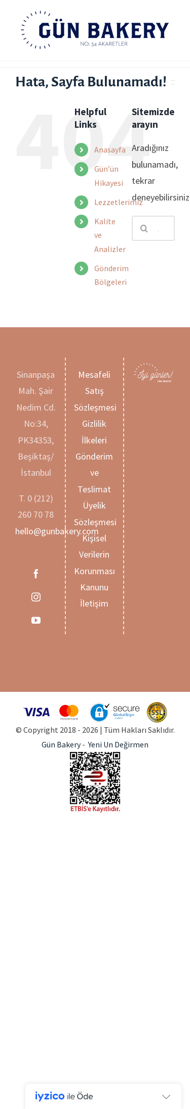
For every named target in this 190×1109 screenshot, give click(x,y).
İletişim (94, 603)
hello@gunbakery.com (57, 531)
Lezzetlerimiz (118, 202)
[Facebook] (36, 574)
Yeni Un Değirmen (118, 744)
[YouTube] (36, 620)
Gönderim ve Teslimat (94, 472)
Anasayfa (110, 149)
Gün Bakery (61, 744)
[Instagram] (36, 597)
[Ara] (144, 228)
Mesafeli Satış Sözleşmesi (95, 391)
